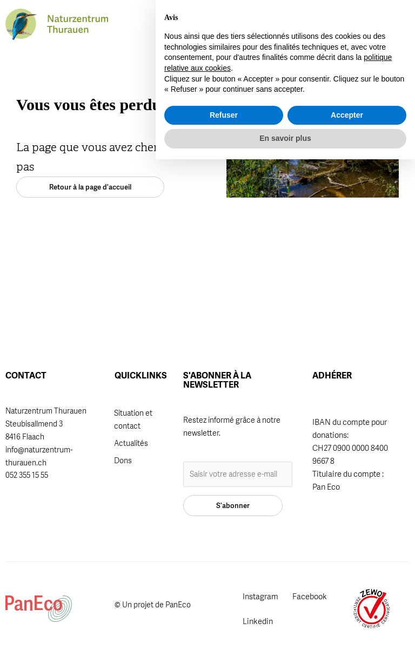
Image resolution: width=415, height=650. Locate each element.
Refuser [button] (224, 605)
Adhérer (205, 20)
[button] (328, 25)
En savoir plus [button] (285, 629)
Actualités (131, 443)
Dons (123, 460)
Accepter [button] (347, 605)
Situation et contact (133, 419)
